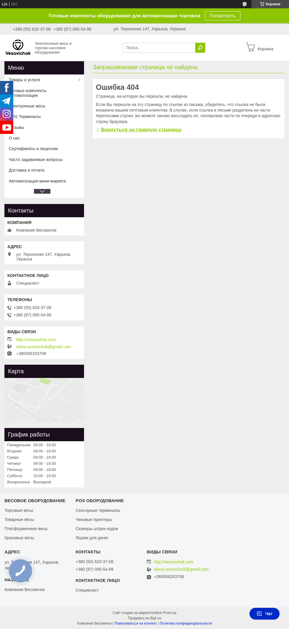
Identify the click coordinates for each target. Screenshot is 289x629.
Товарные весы (19, 519)
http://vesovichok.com (36, 339)
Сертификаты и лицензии (33, 148)
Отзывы (16, 127)
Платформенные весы (25, 528)
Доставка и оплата (27, 170)
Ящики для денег (92, 537)
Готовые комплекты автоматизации (27, 93)
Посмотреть (223, 15)
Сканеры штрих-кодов (96, 528)
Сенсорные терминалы (97, 510)
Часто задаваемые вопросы (36, 159)
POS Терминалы (25, 116)
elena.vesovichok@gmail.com (43, 346)
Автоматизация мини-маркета (37, 181)
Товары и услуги (24, 79)
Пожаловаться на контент (135, 623)
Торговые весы (18, 510)
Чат (264, 613)
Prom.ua (169, 613)
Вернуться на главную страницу (141, 129)
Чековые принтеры (93, 519)
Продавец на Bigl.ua (144, 618)
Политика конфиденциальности (186, 623)
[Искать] (200, 48)
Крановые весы (19, 537)
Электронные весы (27, 106)
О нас (14, 138)
